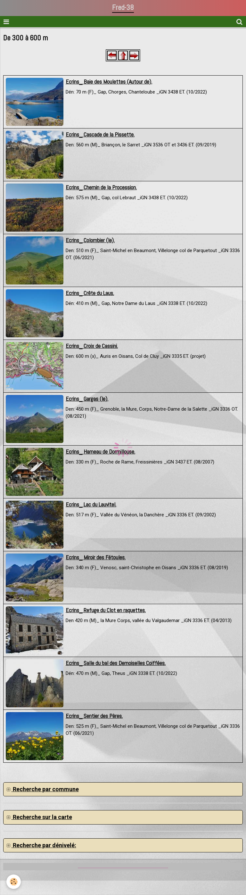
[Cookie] (13, 881)
